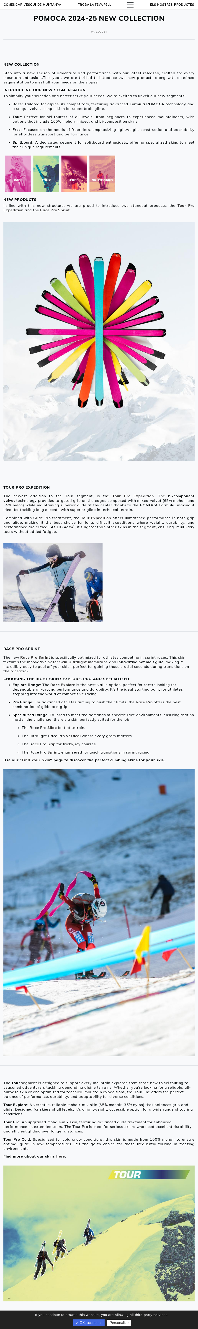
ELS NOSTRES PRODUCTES (172, 4)
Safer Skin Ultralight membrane (78, 662)
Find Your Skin (36, 760)
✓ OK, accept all (89, 1323)
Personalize (119, 1323)
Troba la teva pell (95, 4)
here (60, 1156)
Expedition (101, 518)
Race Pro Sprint (35, 657)
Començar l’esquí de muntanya (32, 4)
